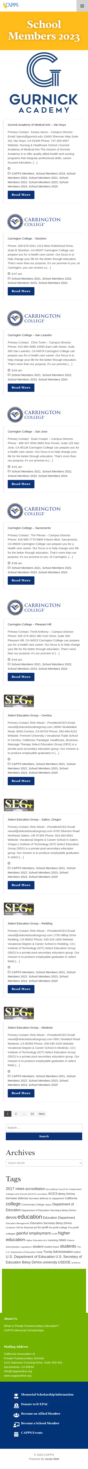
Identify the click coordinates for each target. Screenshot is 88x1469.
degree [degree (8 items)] (48, 1204)
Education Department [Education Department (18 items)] (59, 1217)
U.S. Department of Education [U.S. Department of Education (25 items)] (30, 1257)
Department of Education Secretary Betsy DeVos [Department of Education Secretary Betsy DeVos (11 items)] (49, 1210)
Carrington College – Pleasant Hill (29, 624)
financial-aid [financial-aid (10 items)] (30, 1227)
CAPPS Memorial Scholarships (24, 1330)
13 (32, 1113)
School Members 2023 (43, 182)
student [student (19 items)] (37, 1246)
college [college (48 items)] (13, 1203)
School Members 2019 (50, 173)
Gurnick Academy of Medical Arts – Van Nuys (37, 124)
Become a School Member (40, 1423)
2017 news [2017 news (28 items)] (15, 1188)
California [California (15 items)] (71, 1198)
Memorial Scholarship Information (47, 1394)
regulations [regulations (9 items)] (26, 1247)
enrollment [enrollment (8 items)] (10, 1227)
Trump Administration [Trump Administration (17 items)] (58, 1251)
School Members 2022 (56, 278)
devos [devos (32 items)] (11, 1217)
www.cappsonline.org (17, 1375)
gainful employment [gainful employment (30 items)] (33, 1233)
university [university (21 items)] (50, 1262)
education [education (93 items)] (29, 1216)
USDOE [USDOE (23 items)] (64, 1262)
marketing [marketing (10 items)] (53, 1240)
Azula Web (52, 1459)
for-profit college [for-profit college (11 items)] (58, 1227)
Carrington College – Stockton (27, 238)
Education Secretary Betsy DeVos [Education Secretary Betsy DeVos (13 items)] (51, 1223)
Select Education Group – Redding (30, 923)
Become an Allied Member (41, 1413)
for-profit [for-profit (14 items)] (43, 1227)
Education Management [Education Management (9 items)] (17, 1223)
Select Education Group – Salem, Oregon (34, 819)
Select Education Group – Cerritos (30, 715)
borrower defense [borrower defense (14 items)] (17, 1198)
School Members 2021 (43, 177)
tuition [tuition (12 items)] (77, 1252)
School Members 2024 (52, 282)
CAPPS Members (23, 173)
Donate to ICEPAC (34, 1404)
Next (42, 1113)
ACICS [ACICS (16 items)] (52, 1193)
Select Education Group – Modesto (30, 1027)
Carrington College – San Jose (27, 431)
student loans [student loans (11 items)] (51, 1246)
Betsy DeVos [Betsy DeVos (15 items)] (66, 1193)
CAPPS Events (32, 1432)
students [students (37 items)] (68, 1246)
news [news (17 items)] (62, 1240)
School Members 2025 (43, 186)
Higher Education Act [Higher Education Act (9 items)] (36, 1240)
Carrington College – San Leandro (30, 335)
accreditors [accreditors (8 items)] (42, 1194)
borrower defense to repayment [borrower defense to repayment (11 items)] (46, 1198)
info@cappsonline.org (18, 1371)
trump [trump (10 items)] (39, 1252)
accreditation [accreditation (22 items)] (35, 1189)
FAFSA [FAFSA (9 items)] (19, 1227)
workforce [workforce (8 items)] (76, 1263)
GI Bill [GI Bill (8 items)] (54, 1234)
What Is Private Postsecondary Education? (31, 1325)
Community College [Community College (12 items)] (32, 1204)
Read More (21, 194)
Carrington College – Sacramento (29, 528)
